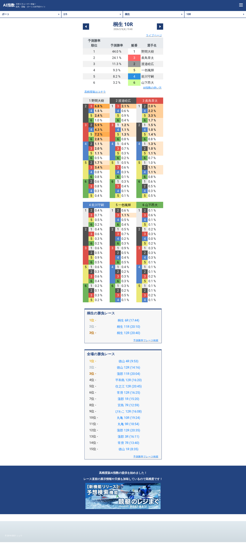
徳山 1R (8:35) (128, 451)
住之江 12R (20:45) (128, 388)
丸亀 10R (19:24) (128, 420)
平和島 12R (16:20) (128, 382)
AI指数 (9, 5)
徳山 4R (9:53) (128, 363)
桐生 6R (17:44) (128, 322)
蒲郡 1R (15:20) (128, 401)
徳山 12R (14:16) (128, 369)
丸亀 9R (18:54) (128, 426)
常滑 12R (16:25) (128, 394)
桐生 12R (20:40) (128, 335)
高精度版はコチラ (97, 93)
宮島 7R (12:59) (128, 407)
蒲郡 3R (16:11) (128, 438)
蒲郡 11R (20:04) (128, 376)
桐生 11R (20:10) (128, 328)
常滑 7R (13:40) (128, 445)
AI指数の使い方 (151, 89)
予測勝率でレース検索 (145, 342)
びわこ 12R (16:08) (128, 413)
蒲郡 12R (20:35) (128, 432)
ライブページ (152, 36)
